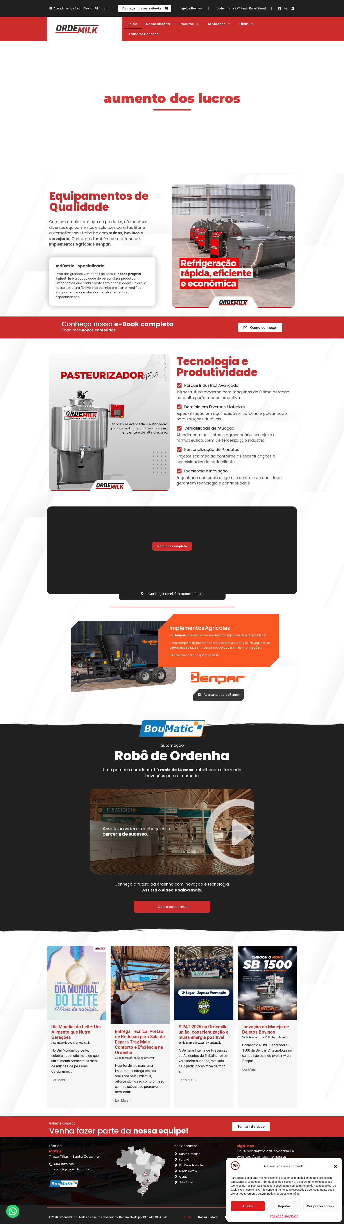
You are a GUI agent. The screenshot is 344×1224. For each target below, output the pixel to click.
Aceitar (248, 1206)
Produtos (189, 24)
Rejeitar (284, 1206)
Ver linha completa (172, 546)
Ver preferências (320, 1206)
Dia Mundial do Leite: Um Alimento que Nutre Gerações (76, 1032)
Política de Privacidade (284, 1216)
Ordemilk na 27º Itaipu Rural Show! (254, 8)
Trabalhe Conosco (144, 34)
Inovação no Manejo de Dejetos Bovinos (187, 8)
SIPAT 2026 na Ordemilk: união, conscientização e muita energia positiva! (203, 1032)
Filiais (246, 24)
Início (133, 24)
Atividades (219, 24)
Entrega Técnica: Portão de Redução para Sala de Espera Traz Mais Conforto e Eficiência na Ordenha (140, 1042)
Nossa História (158, 24)
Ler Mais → (60, 1080)
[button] (335, 1166)
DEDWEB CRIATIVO (155, 1217)
